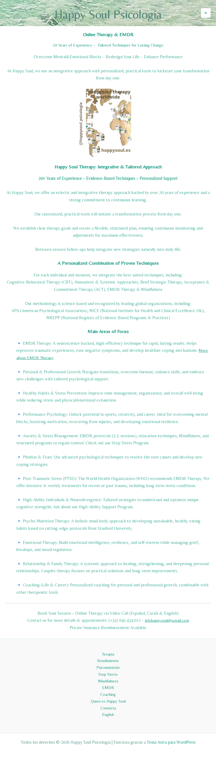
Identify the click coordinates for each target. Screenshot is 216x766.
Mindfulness (108, 678)
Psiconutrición (108, 664)
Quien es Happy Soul (108, 700)
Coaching (108, 693)
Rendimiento (108, 657)
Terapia (108, 650)
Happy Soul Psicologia (108, 14)
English (108, 714)
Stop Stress (108, 671)
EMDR (108, 685)
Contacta (108, 707)
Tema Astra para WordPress (171, 742)
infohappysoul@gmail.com (167, 623)
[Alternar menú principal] (206, 14)
